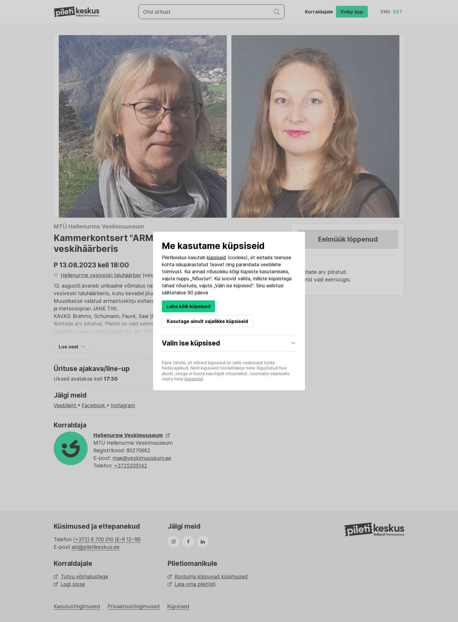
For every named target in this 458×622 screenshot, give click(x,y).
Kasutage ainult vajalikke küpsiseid (207, 321)
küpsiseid (216, 257)
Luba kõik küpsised (188, 306)
